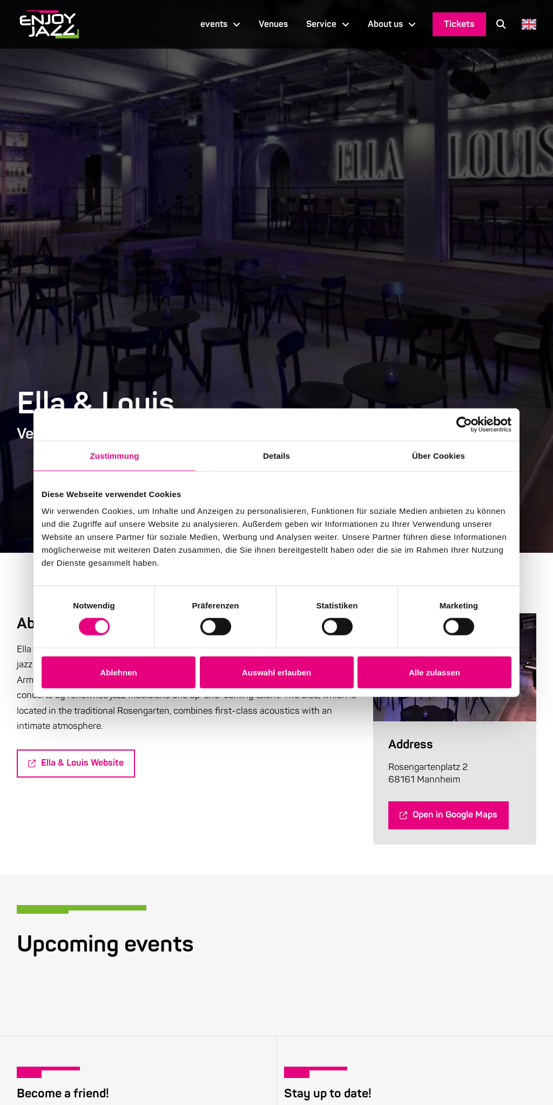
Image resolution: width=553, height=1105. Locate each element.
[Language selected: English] (526, 24)
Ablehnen (118, 672)
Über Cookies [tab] (438, 455)
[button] (501, 24)
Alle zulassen (434, 672)
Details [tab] (276, 455)
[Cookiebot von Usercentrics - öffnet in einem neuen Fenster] (464, 424)
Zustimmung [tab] (114, 455)
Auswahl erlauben (276, 672)
